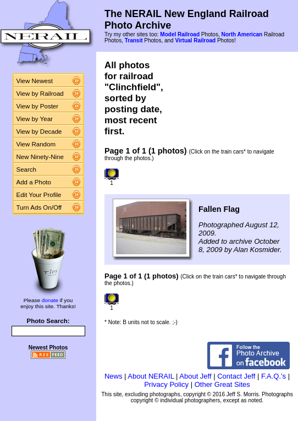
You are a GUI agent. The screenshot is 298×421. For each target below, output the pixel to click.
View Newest (34, 81)
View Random (36, 144)
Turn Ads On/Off (39, 207)
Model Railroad (180, 34)
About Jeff (195, 376)
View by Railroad (40, 93)
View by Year (34, 119)
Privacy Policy (166, 384)
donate (50, 300)
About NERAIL (151, 376)
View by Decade (39, 131)
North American (241, 34)
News (113, 376)
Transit (134, 40)
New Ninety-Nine (40, 157)
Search (26, 169)
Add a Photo (33, 182)
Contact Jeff (236, 376)
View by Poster (37, 106)
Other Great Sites (222, 384)
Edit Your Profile (39, 195)
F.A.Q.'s (273, 376)
